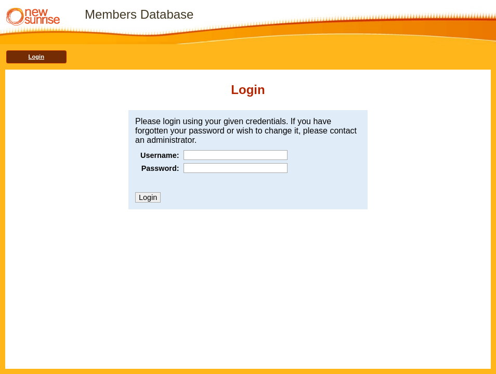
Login (36, 57)
